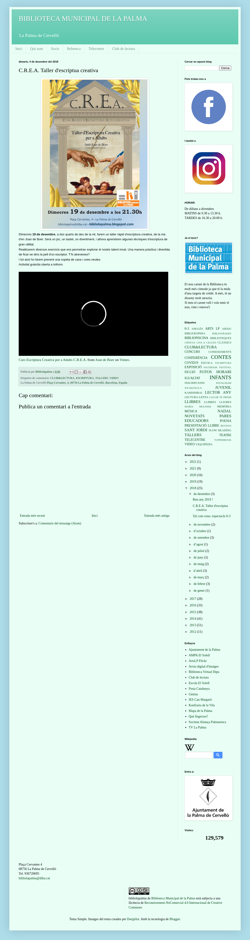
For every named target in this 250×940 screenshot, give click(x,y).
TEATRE (225, 435)
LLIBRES (192, 401)
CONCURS (192, 351)
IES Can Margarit (200, 699)
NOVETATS (194, 416)
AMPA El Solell (199, 655)
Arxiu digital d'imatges (204, 666)
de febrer (199, 584)
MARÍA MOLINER (198, 406)
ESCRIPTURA (85, 378)
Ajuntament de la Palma (204, 649)
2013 (193, 625)
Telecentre (96, 49)
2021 (193, 468)
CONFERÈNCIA (196, 358)
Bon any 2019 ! (203, 499)
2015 (193, 612)
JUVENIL (223, 387)
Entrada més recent (32, 515)
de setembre (201, 537)
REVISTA (226, 425)
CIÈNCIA (190, 342)
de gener (199, 590)
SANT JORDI (196, 430)
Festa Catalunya (199, 688)
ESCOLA (207, 362)
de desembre (202, 494)
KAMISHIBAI (193, 392)
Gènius (193, 694)
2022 (193, 461)
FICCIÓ (190, 372)
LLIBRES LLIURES (217, 402)
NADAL (224, 411)
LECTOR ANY (218, 392)
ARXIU (226, 328)
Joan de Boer (104, 360)
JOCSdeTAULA (193, 387)
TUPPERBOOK (222, 439)
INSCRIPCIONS (195, 383)
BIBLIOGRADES (221, 333)
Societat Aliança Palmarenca (207, 722)
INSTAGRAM (223, 383)
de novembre (202, 524)
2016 (193, 605)
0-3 (187, 328)
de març (199, 577)
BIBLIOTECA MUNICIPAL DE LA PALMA (83, 18)
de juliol (199, 551)
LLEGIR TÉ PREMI (220, 397)
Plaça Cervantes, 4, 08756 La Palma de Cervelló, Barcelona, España (87, 382)
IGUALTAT (192, 378)
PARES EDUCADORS (208, 418)
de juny (198, 557)
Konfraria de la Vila (202, 705)
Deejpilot (133, 919)
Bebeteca (74, 49)
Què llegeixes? (198, 716)
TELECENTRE (195, 440)
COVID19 (191, 362)
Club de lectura (123, 49)
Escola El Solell (199, 683)
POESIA (225, 421)
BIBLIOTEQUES (220, 338)
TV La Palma (197, 727)
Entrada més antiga (156, 515)
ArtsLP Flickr (198, 661)
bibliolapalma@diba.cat (34, 878)
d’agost (198, 544)
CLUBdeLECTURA (62, 378)
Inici (18, 49)
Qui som (36, 49)
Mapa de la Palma (200, 711)
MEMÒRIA (224, 406)
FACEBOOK (210, 367)
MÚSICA (191, 411)
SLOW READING (220, 430)
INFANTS (220, 377)
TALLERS (101, 378)
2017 (193, 599)
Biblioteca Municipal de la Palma (173, 898)
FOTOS (206, 372)
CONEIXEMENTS (219, 351)
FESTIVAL (225, 367)
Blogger (175, 919)
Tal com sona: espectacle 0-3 (212, 516)
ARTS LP (212, 328)
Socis (55, 49)
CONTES (221, 357)
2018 (193, 488)
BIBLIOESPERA (195, 333)
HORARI (223, 372)
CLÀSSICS (224, 342)
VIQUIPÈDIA (204, 444)
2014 (193, 618)
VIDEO (113, 378)
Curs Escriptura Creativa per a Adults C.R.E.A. (53, 360)
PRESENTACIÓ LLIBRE (202, 425)
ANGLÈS (197, 328)
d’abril (198, 570)
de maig (199, 564)
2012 (193, 631)
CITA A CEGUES (206, 342)
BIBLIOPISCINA (196, 338)
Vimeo (124, 360)
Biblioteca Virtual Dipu (204, 672)
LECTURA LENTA (196, 397)
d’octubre (200, 531)
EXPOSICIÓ (193, 367)
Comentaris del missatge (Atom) (60, 523)
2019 (193, 481)
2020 (193, 475)
